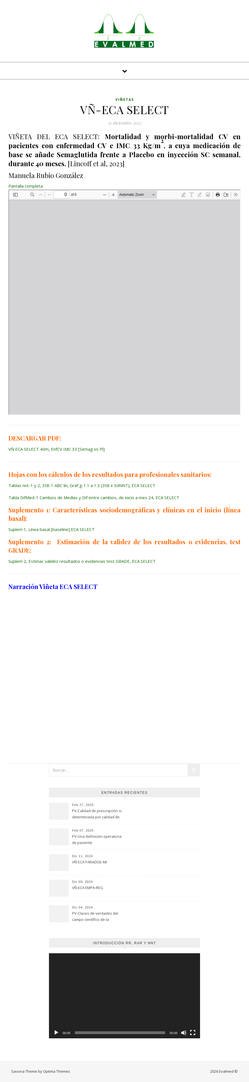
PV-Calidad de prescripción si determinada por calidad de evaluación (97, 814)
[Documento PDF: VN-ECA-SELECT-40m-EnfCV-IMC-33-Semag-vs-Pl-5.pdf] (124, 302)
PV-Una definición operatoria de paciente (97, 839)
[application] (124, 995)
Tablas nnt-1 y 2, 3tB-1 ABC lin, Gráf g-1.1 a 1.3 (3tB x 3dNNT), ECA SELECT (81, 485)
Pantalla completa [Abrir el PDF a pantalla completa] (25, 186)
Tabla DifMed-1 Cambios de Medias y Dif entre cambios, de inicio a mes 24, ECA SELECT (93, 497)
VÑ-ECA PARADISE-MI (89, 862)
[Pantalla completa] (193, 1033)
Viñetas (124, 99)
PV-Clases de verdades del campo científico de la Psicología (95, 917)
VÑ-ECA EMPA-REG (87, 887)
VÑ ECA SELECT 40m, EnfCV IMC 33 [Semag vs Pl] (56, 449)
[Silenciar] (184, 1033)
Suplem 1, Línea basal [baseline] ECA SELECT (51, 529)
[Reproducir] (56, 1033)
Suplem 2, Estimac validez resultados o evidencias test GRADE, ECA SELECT (82, 561)
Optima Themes (56, 1071)
